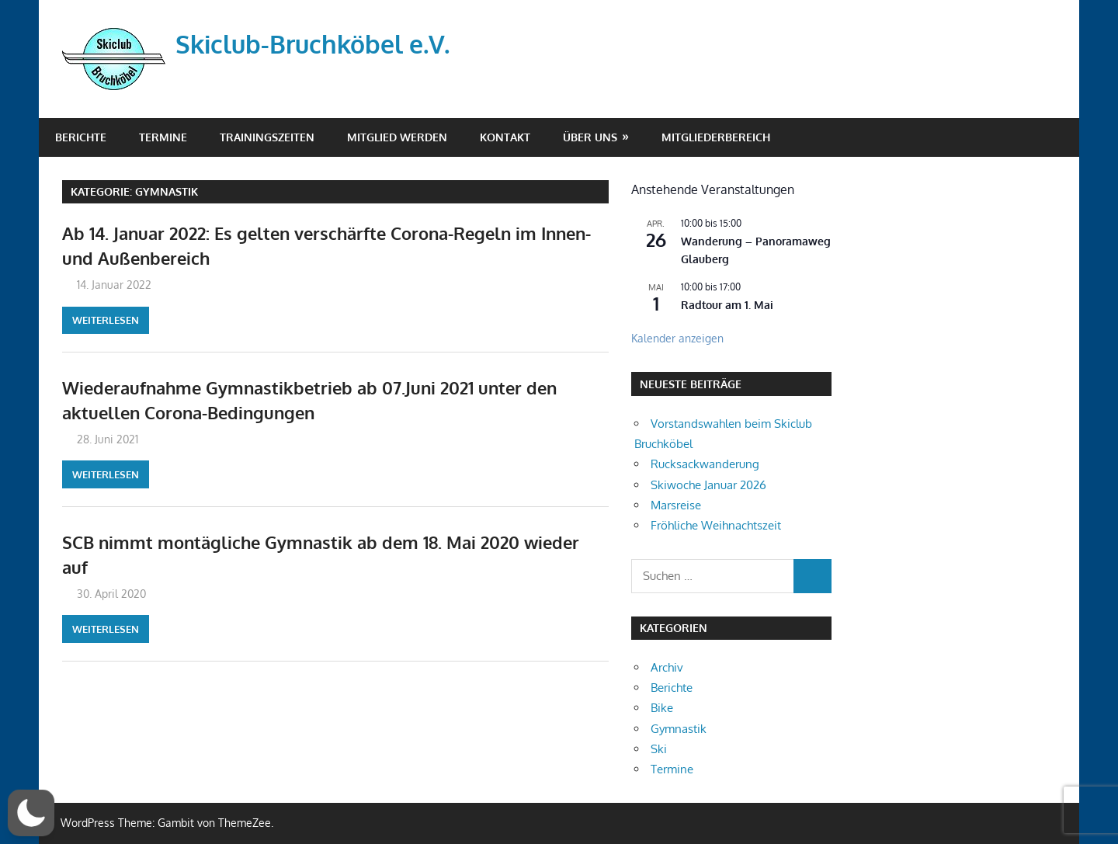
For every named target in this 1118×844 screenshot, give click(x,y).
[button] (31, 813)
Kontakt (505, 137)
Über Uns (590, 137)
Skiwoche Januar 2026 (708, 485)
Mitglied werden (397, 137)
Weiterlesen (105, 320)
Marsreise (676, 505)
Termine (163, 137)
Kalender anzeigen (677, 338)
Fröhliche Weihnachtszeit (716, 525)
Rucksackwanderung (705, 464)
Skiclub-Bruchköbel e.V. (312, 44)
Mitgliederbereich (715, 137)
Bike (662, 707)
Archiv (667, 667)
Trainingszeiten (267, 137)
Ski (659, 749)
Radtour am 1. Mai (727, 304)
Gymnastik (679, 728)
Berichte (80, 137)
